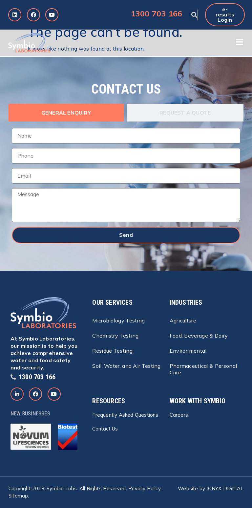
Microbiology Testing (118, 320)
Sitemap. (19, 496)
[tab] (66, 112)
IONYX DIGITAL (224, 488)
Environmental (188, 350)
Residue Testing (112, 350)
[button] (194, 15)
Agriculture (183, 320)
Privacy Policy (144, 488)
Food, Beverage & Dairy (199, 335)
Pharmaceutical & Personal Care (203, 369)
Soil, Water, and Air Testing (126, 366)
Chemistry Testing (115, 335)
